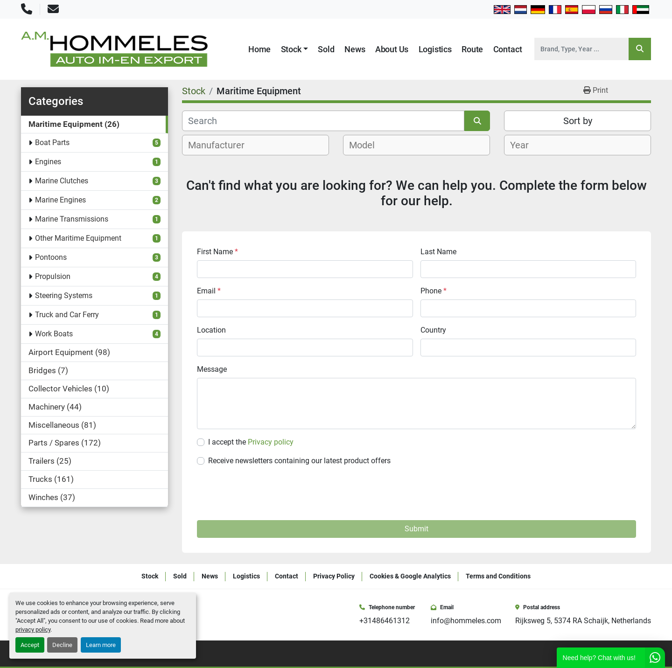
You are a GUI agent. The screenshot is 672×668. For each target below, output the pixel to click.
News (354, 49)
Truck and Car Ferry (67, 314)
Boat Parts (52, 142)
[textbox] (221, 145)
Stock (291, 49)
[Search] (581, 49)
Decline (62, 644)
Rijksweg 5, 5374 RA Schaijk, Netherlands (583, 620)
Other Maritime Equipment (78, 238)
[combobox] (255, 145)
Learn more (101, 644)
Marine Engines (60, 199)
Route (472, 49)
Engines (48, 161)
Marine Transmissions (71, 219)
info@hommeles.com (466, 620)
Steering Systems (63, 295)
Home (259, 49)
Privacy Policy (334, 576)
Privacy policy (271, 442)
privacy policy (32, 629)
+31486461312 (384, 620)
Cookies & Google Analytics (410, 576)
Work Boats (54, 333)
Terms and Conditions (498, 576)
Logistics (435, 49)
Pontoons (51, 257)
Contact (507, 49)
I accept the (251, 442)
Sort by (577, 120)
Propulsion (52, 276)
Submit (416, 528)
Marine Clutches (61, 180)
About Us (392, 49)
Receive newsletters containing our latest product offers (299, 460)
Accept (30, 644)
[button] (294, 49)
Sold (326, 49)
